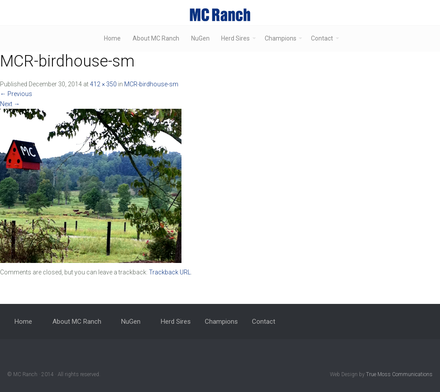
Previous (16, 93)
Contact (322, 38)
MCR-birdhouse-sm (151, 84)
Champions (280, 38)
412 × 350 (103, 84)
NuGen (200, 38)
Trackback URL (170, 272)
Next (10, 103)
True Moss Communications (399, 374)
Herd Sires (235, 38)
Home (112, 38)
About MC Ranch (156, 38)
